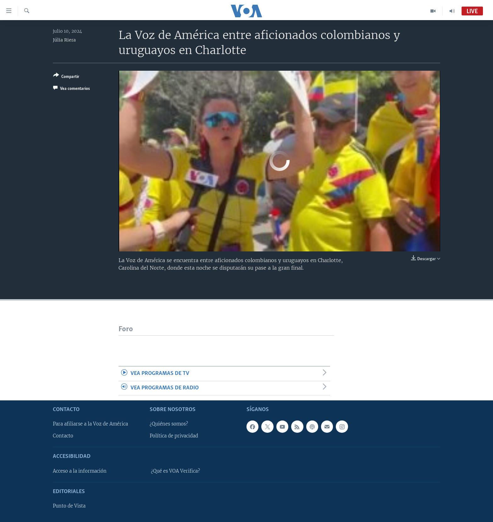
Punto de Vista (69, 506)
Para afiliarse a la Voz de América (90, 424)
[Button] (66, 77)
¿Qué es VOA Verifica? (175, 471)
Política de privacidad (174, 436)
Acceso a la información (80, 471)
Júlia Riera (64, 40)
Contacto (63, 436)
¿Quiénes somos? (169, 424)
